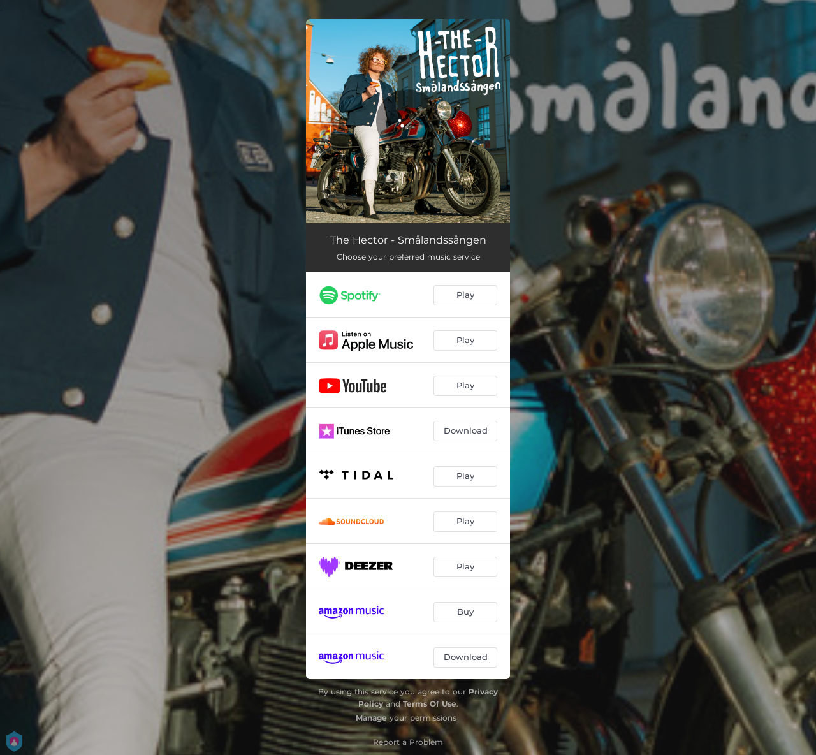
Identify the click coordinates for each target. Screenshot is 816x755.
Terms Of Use (429, 703)
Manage (371, 717)
